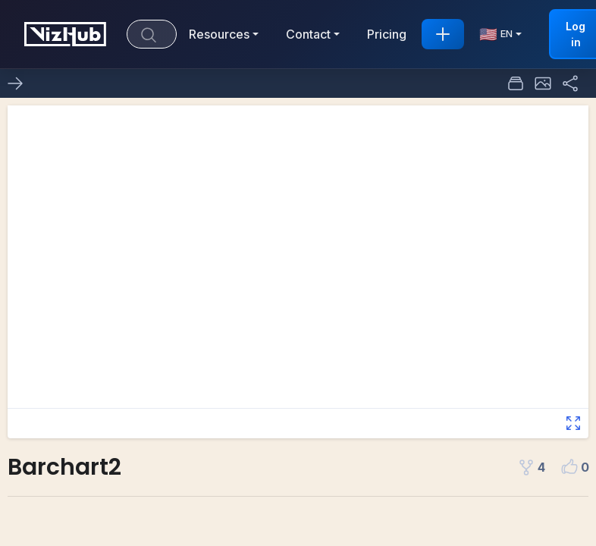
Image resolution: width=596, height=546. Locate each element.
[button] (543, 83)
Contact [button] (308, 34)
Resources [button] (219, 34)
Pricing (386, 34)
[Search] (152, 34)
